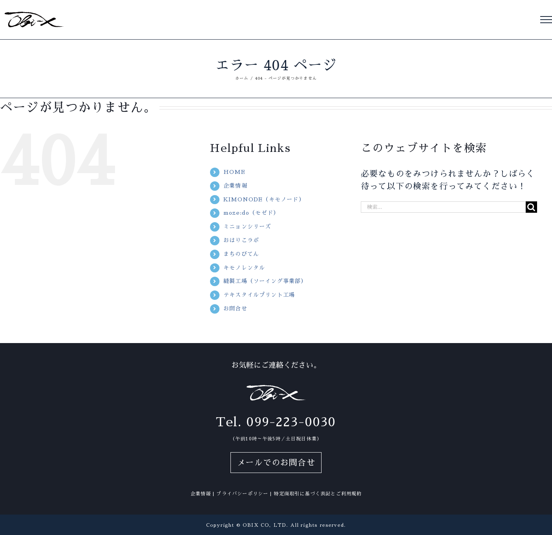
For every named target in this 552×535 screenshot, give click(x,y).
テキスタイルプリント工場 (259, 295)
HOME (234, 172)
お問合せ (235, 308)
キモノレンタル (244, 267)
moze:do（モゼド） (251, 212)
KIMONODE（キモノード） (264, 199)
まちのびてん (241, 254)
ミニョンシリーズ (247, 226)
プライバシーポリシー (242, 493)
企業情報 (235, 185)
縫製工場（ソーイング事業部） (265, 281)
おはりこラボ (241, 240)
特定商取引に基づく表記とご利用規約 (318, 493)
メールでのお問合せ (276, 462)
